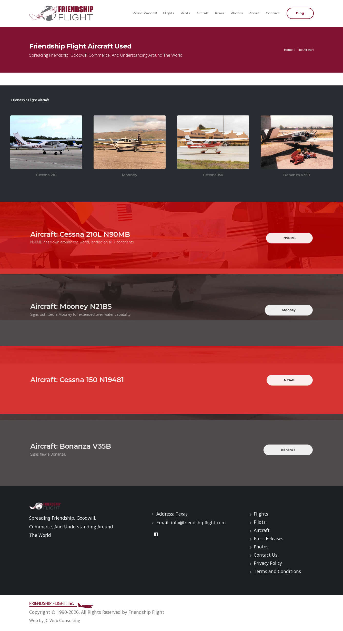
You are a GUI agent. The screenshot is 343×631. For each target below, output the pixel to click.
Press (220, 13)
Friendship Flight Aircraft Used (80, 46)
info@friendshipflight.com (198, 522)
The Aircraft (305, 50)
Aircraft (202, 13)
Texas (182, 514)
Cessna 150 (213, 175)
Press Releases (268, 538)
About (254, 13)
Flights (168, 13)
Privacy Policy (268, 563)
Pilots (185, 13)
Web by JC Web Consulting (54, 620)
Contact (273, 13)
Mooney (129, 175)
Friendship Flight (146, 612)
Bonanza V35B (296, 175)
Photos (236, 13)
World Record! (145, 13)
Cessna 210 (46, 175)
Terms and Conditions (277, 571)
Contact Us (265, 555)
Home (288, 50)
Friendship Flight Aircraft (30, 100)
